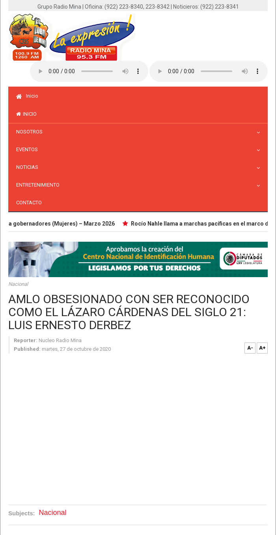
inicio (26, 114)
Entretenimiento (39, 185)
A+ (262, 348)
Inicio (27, 96)
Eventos (29, 149)
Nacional (18, 284)
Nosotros (31, 132)
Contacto (29, 202)
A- (250, 348)
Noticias (29, 167)
